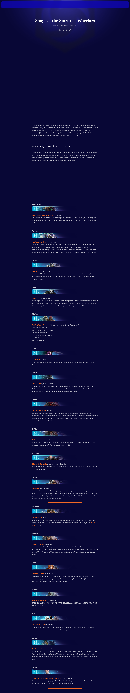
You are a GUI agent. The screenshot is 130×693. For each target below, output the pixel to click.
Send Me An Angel (38, 538)
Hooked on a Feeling (39, 514)
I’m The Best (36, 273)
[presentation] (8, 4)
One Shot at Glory (38, 562)
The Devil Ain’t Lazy (39, 324)
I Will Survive (36, 297)
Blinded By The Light (39, 377)
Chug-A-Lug (36, 211)
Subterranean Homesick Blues (42, 128)
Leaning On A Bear (38, 457)
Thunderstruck (37, 431)
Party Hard (35, 353)
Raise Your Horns (38, 487)
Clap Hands (36, 401)
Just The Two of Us (38, 238)
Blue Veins (35, 184)
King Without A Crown (39, 155)
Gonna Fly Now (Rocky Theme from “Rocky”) (48, 591)
